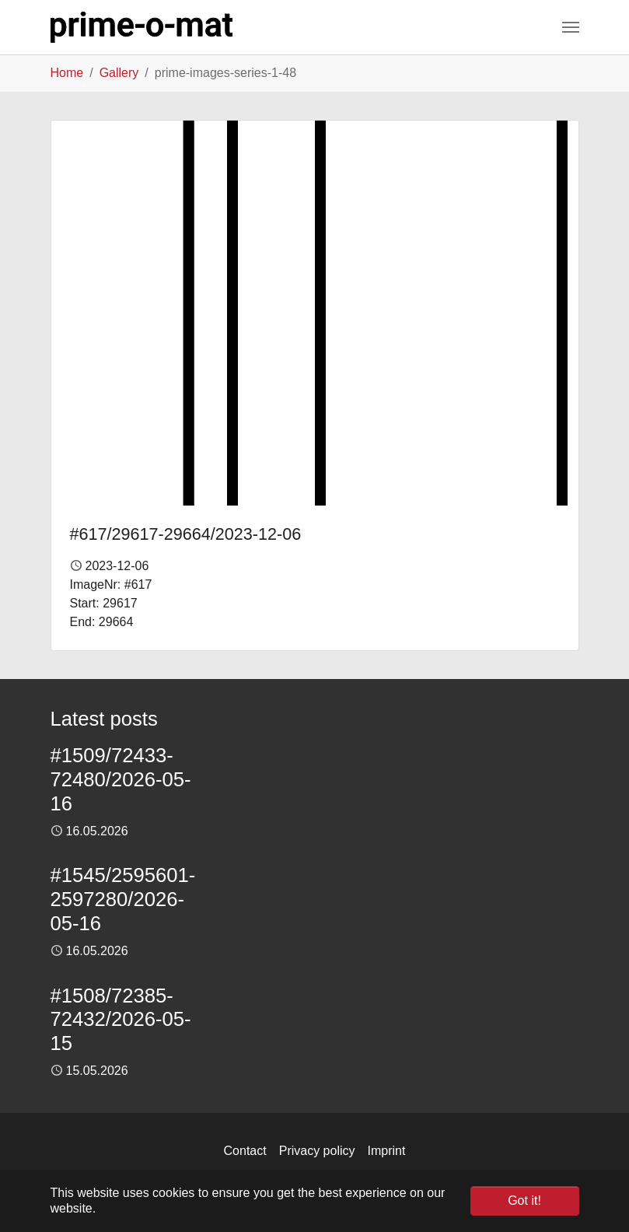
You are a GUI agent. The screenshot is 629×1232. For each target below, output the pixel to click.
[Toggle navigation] (570, 27)
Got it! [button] (524, 1200)
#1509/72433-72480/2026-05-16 (121, 779)
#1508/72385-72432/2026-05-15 (121, 1020)
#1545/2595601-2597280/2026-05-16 (123, 899)
